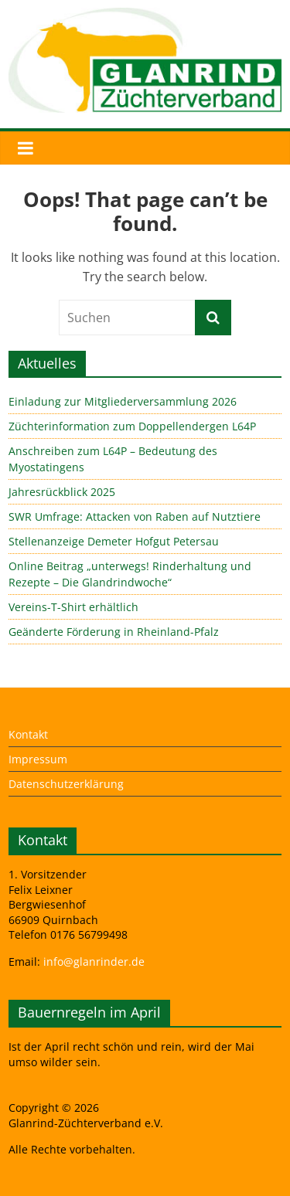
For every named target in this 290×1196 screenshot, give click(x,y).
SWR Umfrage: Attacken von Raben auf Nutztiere (135, 516)
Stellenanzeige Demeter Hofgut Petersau (114, 541)
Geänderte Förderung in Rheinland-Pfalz (114, 631)
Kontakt (28, 734)
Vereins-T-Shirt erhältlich (73, 607)
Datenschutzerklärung (66, 783)
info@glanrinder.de (94, 961)
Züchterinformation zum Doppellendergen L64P (132, 426)
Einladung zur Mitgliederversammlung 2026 (123, 401)
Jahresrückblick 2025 (62, 491)
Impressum (38, 759)
